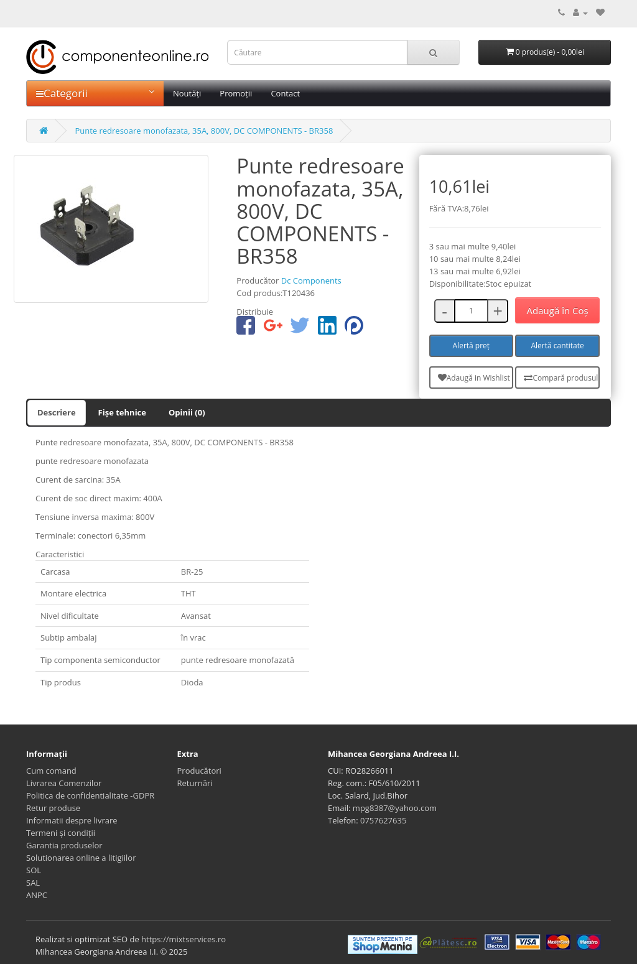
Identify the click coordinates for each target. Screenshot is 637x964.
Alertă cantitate (557, 345)
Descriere (56, 412)
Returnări (195, 783)
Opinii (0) (187, 412)
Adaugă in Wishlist (474, 378)
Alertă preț (471, 345)
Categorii (95, 93)
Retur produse (53, 807)
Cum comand (51, 770)
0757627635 (383, 820)
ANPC (36, 895)
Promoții (236, 93)
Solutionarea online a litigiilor (81, 857)
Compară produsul (561, 378)
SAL (33, 882)
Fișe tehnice (122, 412)
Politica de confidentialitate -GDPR (90, 795)
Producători (199, 770)
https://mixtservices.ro (183, 939)
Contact (285, 93)
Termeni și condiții (60, 832)
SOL (33, 870)
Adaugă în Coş (557, 310)
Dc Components (311, 280)
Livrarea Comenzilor (63, 783)
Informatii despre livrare (72, 820)
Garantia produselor (64, 845)
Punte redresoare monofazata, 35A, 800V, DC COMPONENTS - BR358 (204, 130)
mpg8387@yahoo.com (395, 807)
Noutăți (187, 93)
